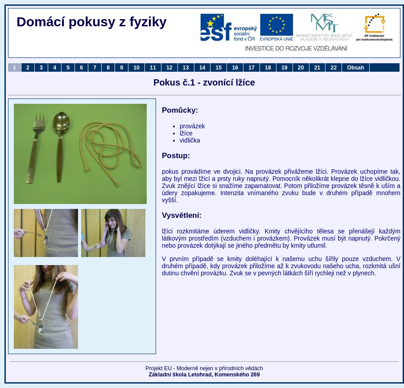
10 (136, 68)
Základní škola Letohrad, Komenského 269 (204, 375)
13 (186, 68)
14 (202, 68)
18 (268, 68)
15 (219, 68)
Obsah (355, 68)
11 (153, 68)
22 (334, 68)
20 (301, 68)
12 (169, 68)
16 (235, 68)
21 (317, 68)
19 (284, 68)
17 (251, 68)
